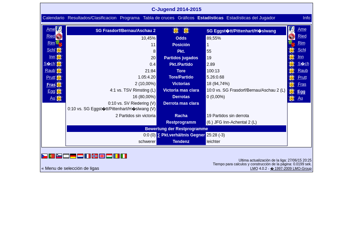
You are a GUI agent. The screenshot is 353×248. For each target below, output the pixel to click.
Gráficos (186, 17)
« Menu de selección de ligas (70, 168)
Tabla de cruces (158, 17)
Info (307, 17)
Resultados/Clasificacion (92, 17)
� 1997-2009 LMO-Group (291, 168)
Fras (302, 84)
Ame (51, 29)
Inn (52, 56)
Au (52, 98)
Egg (51, 91)
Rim (51, 43)
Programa (130, 17)
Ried (51, 36)
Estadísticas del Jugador (250, 17)
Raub (50, 70)
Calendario (53, 17)
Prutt (50, 77)
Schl (51, 50)
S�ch (49, 63)
